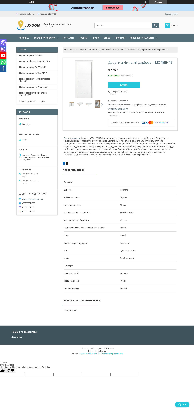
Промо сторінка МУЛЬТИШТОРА (34, 61)
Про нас (119, 38)
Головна (24, 38)
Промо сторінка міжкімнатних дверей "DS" (33, 94)
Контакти (68, 38)
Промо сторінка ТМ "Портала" (33, 87)
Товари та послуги (44, 38)
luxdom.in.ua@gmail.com (32, 199)
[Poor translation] (10, 370)
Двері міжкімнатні (72, 138)
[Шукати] (155, 25)
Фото (96, 38)
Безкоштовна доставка (118, 101)
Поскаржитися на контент (90, 354)
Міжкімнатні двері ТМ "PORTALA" (121, 50)
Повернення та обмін (142, 38)
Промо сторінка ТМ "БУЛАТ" (32, 67)
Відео (107, 38)
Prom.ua (110, 349)
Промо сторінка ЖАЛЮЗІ (31, 55)
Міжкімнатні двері (96, 50)
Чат (182, 404)
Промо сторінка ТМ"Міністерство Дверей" (34, 80)
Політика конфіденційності (112, 354)
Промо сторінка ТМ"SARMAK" (33, 73)
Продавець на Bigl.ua (97, 351)
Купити (124, 85)
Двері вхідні (16, 337)
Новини (83, 38)
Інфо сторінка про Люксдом (32, 101)
